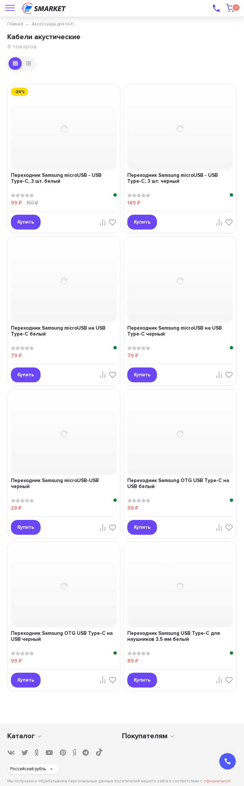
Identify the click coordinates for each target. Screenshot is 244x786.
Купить (25, 222)
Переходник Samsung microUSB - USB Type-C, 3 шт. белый (56, 178)
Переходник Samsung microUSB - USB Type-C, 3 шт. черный (172, 178)
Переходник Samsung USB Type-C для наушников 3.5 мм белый (173, 636)
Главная (15, 24)
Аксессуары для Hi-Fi (53, 24)
